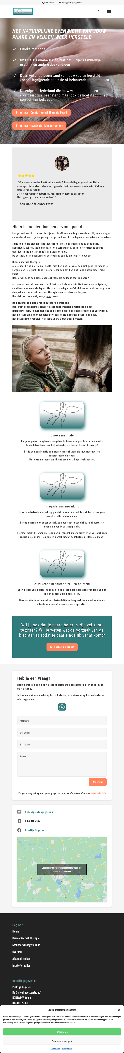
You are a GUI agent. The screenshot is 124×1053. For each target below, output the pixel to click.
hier (48, 296)
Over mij (17, 952)
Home (15, 931)
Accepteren (62, 1032)
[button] (119, 1009)
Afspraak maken (21, 958)
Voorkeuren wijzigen (62, 1041)
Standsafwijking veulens (26, 945)
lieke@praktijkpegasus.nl (39, 812)
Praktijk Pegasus (34, 830)
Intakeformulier (21, 965)
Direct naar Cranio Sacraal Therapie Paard (41, 112)
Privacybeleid (67, 1048)
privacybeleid (98, 793)
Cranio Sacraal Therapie (26, 938)
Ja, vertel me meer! (62, 647)
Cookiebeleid (55, 1048)
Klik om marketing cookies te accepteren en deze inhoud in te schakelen (62, 869)
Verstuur (98, 782)
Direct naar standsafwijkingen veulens (39, 125)
